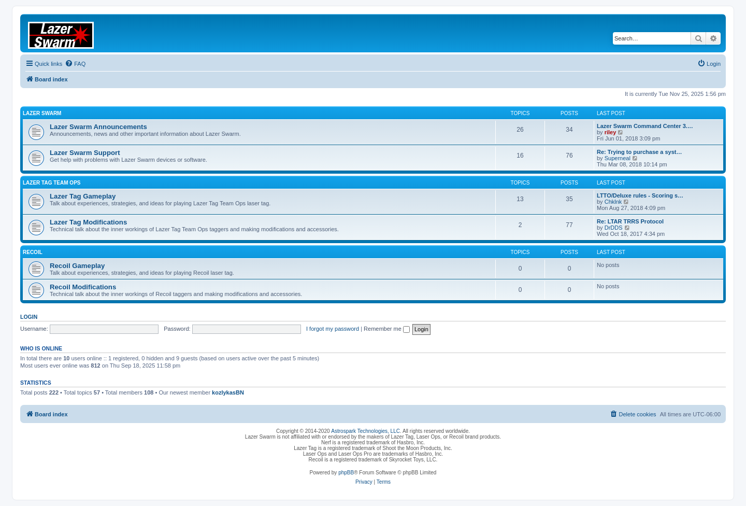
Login (28, 317)
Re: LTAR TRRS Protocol (630, 221)
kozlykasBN (228, 392)
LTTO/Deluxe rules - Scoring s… (640, 195)
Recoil (32, 252)
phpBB (346, 472)
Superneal (617, 158)
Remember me (387, 329)
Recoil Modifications (83, 287)
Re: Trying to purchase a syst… (639, 152)
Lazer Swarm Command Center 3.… (645, 126)
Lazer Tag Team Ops (51, 183)
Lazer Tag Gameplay (83, 196)
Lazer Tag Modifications (88, 222)
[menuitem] (75, 64)
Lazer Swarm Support (85, 153)
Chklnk (613, 202)
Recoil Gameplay (77, 266)
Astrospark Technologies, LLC (365, 431)
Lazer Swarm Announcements (98, 127)
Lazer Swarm (42, 113)
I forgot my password (332, 329)
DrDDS (614, 227)
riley (610, 132)
